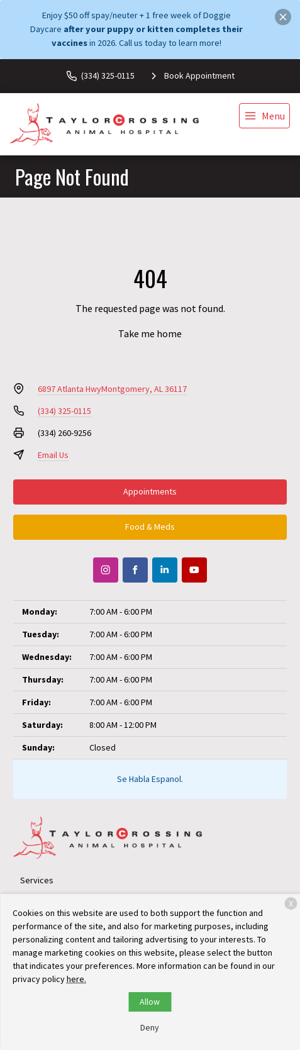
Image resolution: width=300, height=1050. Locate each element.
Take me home (150, 333)
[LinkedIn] (164, 570)
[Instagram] (105, 570)
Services (36, 880)
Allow (150, 1001)
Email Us (53, 455)
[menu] (264, 115)
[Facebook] (135, 570)
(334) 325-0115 (64, 410)
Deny (149, 1027)
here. (76, 979)
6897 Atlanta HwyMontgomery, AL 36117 (112, 388)
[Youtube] (194, 570)
